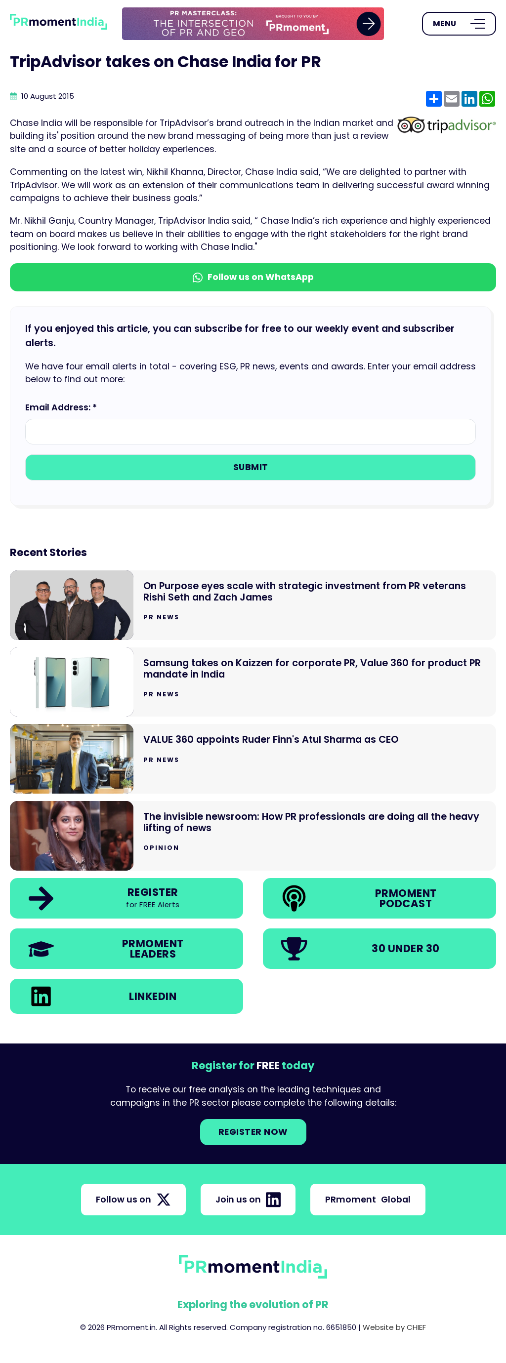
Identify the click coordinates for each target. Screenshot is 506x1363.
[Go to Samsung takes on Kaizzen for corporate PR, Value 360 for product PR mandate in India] (253, 682)
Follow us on (133, 1199)
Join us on (248, 1199)
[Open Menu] (459, 24)
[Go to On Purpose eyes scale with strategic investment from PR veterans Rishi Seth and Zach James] (253, 605)
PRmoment (368, 1199)
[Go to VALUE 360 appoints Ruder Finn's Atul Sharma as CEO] (253, 759)
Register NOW (253, 1132)
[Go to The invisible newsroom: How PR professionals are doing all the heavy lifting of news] (253, 836)
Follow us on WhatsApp (253, 277)
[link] (253, 23)
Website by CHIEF (394, 1327)
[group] (253, 23)
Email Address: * (61, 407)
